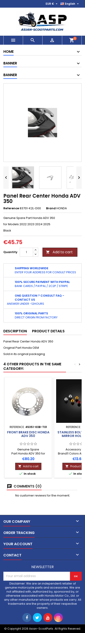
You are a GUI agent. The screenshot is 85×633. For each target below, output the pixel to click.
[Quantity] (26, 252)
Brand (51, 208)
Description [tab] (15, 331)
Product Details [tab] (48, 331)
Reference (11, 208)
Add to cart (59, 252)
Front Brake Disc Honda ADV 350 (28, 434)
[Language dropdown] (70, 4)
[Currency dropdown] (52, 4)
